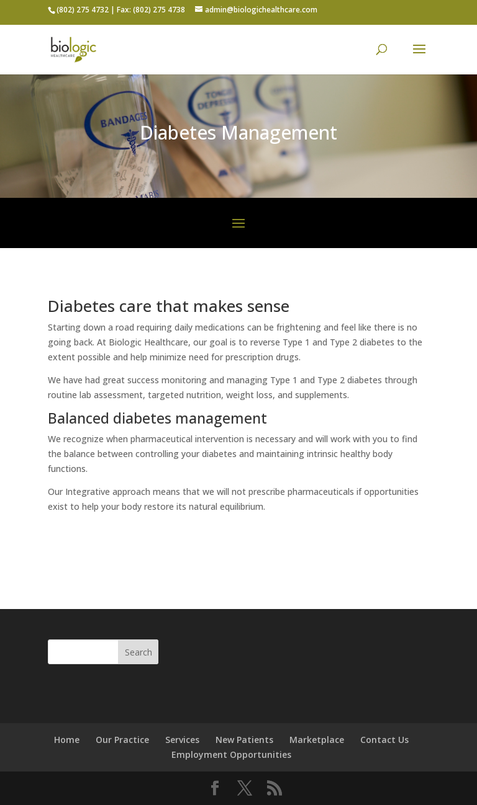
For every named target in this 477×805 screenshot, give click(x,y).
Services (182, 739)
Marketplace (316, 739)
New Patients (244, 739)
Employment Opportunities (231, 754)
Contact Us (384, 739)
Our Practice (122, 739)
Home (67, 739)
